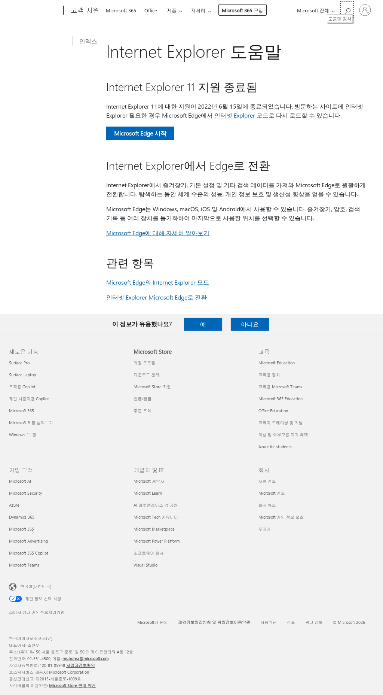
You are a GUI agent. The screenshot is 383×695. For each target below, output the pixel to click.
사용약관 (268, 622)
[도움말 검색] (347, 9)
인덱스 (88, 41)
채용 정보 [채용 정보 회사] (267, 481)
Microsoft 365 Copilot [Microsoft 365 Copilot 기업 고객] (28, 553)
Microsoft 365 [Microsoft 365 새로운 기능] (21, 410)
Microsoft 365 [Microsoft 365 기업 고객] (21, 529)
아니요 (250, 324)
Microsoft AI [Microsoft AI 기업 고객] (20, 481)
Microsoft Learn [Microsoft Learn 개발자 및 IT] (148, 493)
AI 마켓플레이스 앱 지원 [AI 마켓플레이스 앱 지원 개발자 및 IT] (156, 505)
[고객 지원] (84, 10)
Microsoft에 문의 (152, 622)
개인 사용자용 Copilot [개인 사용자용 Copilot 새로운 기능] (29, 398)
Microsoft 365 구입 (242, 10)
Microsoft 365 (121, 10)
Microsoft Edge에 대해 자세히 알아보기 (157, 233)
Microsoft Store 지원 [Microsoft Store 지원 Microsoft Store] (152, 386)
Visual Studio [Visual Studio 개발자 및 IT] (145, 565)
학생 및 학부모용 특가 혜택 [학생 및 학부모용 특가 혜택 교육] (283, 434)
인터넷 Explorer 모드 (241, 115)
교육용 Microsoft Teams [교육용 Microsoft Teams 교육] (280, 386)
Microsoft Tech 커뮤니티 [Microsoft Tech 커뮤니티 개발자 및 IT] (156, 517)
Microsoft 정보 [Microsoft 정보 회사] (271, 493)
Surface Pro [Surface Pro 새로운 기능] (19, 362)
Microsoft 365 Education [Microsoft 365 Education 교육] (280, 398)
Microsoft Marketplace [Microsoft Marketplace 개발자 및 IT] (154, 529)
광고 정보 (314, 622)
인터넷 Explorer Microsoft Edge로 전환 (156, 297)
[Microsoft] (34, 10)
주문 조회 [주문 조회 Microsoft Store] (142, 410)
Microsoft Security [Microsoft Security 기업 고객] (25, 493)
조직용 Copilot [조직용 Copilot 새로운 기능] (22, 386)
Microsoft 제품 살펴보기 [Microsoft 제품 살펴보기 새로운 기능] (31, 422)
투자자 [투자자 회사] (264, 529)
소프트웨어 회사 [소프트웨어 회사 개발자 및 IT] (148, 553)
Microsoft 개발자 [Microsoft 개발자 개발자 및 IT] (149, 481)
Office (150, 10)
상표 (291, 622)
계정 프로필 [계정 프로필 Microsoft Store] (144, 362)
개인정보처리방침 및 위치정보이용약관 (214, 622)
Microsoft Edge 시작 (140, 133)
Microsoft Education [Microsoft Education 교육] (276, 362)
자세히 (198, 10)
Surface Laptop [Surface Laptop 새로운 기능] (22, 374)
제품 (172, 10)
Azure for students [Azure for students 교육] (275, 446)
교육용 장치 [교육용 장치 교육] (269, 374)
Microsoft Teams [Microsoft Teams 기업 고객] (24, 565)
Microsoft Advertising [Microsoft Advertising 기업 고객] (28, 541)
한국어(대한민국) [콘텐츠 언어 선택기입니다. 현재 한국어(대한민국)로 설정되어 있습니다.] (35, 586)
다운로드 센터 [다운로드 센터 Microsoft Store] (146, 374)
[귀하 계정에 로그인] (365, 10)
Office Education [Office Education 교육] (273, 410)
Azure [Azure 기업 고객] (14, 505)
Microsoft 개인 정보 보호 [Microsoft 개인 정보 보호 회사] (281, 517)
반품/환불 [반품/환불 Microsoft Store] (142, 398)
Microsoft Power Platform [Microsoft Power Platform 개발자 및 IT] (157, 541)
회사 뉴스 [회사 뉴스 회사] (267, 505)
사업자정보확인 (80, 665)
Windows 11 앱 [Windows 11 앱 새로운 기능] (22, 434)
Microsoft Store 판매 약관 (72, 685)
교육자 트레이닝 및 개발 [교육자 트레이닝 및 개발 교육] (280, 422)
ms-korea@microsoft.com (85, 658)
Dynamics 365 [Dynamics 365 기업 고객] (21, 517)
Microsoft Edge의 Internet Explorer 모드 (157, 282)
